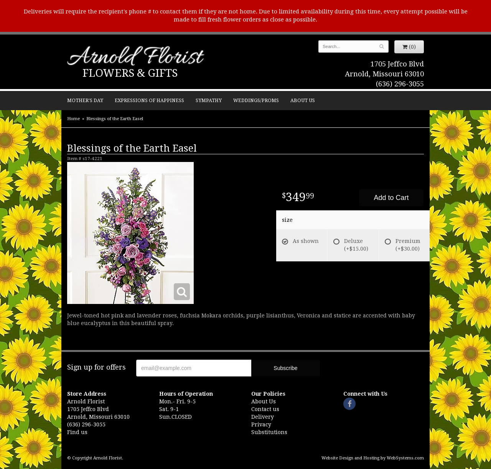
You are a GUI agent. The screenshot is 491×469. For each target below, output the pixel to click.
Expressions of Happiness (149, 100)
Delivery (262, 417)
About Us (302, 100)
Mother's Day (85, 100)
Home (73, 118)
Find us (77, 432)
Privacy (261, 424)
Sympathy (209, 100)
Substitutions (269, 432)
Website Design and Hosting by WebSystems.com (372, 458)
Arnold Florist (134, 58)
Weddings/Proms (256, 100)
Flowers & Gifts (130, 73)
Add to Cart (391, 197)
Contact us (265, 409)
